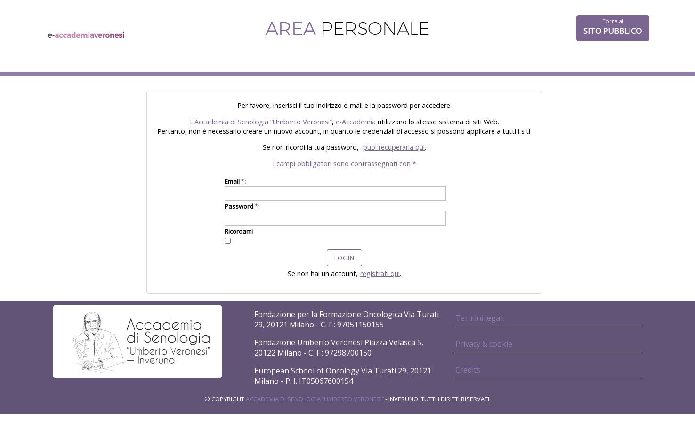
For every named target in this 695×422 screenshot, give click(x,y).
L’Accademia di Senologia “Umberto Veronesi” (261, 121)
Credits (467, 370)
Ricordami (239, 231)
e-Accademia (356, 121)
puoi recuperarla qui (394, 147)
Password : (242, 206)
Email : (235, 181)
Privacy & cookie (483, 344)
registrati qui (380, 273)
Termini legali (479, 318)
